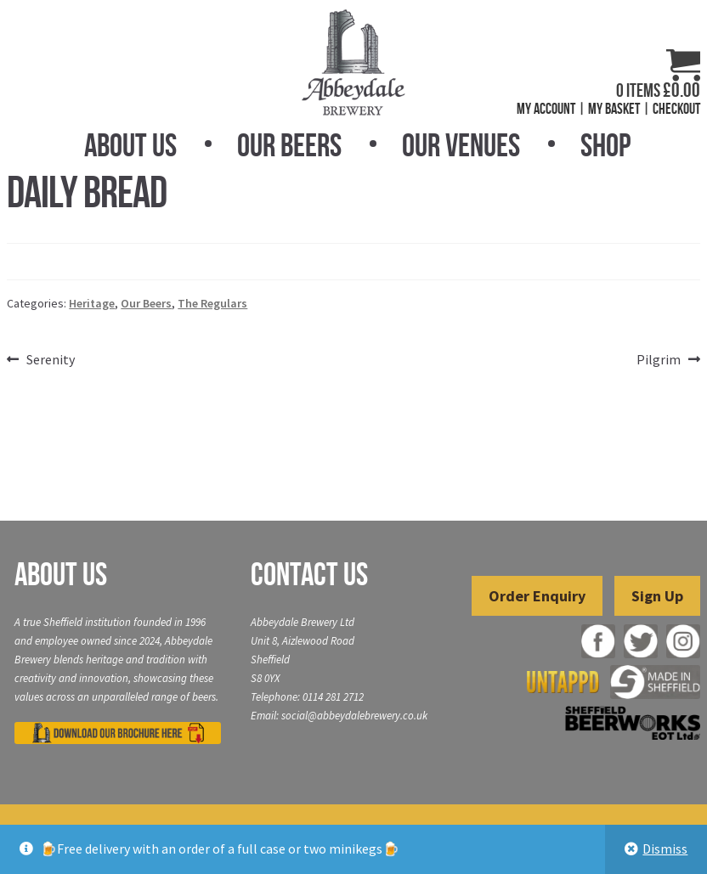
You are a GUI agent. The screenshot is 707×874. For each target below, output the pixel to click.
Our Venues (461, 145)
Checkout (676, 108)
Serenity (50, 360)
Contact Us (309, 574)
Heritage (92, 303)
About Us (130, 145)
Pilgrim (658, 360)
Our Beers (289, 145)
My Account (546, 108)
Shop (605, 145)
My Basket (614, 108)
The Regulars (212, 303)
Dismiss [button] (664, 848)
